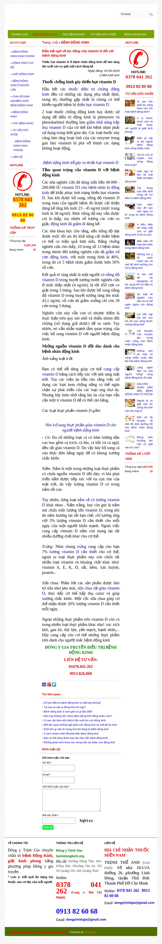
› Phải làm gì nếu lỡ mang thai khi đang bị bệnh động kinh (75, 729)
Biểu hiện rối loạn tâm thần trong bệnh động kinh (139, 244)
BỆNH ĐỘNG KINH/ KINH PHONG (22, 54)
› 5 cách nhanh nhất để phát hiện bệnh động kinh (70, 733)
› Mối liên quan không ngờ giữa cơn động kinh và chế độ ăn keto (79, 724)
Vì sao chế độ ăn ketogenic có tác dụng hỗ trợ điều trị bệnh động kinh (139, 281)
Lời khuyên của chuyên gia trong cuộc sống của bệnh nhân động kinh (139, 337)
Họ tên (47, 762)
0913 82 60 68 (77, 911)
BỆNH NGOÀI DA (135, 34)
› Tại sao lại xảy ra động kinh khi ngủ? (64, 707)
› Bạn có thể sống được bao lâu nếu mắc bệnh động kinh (75, 737)
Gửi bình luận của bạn (56, 786)
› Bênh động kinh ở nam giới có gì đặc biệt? (67, 711)
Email (46, 774)
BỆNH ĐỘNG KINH (19, 114)
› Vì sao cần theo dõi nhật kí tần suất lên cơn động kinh (74, 720)
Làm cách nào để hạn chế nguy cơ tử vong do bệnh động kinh (139, 211)
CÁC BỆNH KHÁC (22, 123)
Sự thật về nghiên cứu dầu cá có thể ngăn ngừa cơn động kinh (139, 301)
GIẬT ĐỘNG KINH (22, 74)
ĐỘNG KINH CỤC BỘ (22, 65)
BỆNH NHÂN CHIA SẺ (41, 43)
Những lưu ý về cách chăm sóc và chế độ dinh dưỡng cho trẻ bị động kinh (139, 261)
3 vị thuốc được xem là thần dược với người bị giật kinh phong (139, 125)
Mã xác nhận (50, 815)
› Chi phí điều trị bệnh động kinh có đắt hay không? (71, 702)
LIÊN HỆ (16, 156)
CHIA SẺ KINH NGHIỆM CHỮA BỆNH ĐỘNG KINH (21, 101)
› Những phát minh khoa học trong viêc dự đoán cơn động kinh (78, 742)
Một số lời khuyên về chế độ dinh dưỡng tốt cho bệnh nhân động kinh (139, 424)
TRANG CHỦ (19, 34)
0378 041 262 (128, 890)
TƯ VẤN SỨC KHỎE (19, 132)
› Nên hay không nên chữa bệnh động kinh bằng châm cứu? (77, 715)
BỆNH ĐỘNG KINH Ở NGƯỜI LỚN (19, 85)
